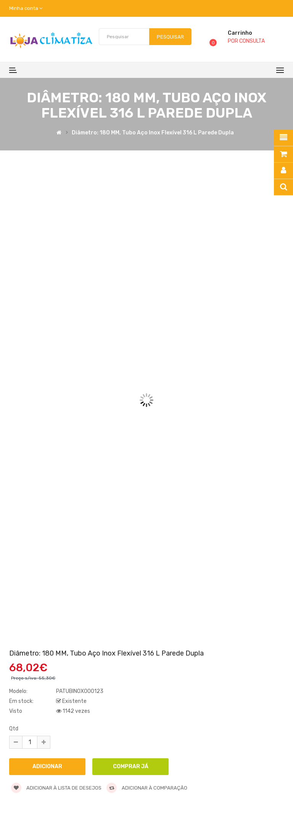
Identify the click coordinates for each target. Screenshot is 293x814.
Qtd (13, 728)
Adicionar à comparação (146, 788)
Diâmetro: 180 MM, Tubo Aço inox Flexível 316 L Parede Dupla (153, 133)
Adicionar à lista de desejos (56, 788)
